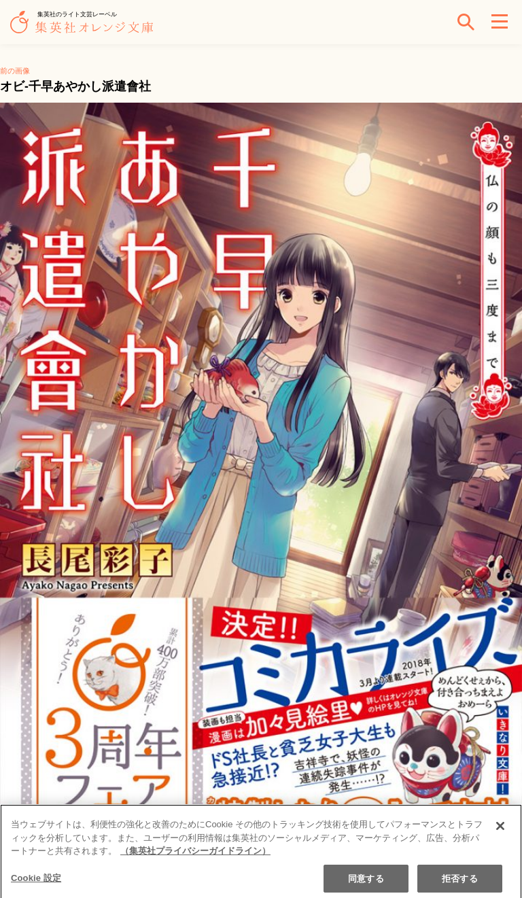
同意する (366, 883)
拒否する (460, 883)
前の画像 (15, 71)
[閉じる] (500, 831)
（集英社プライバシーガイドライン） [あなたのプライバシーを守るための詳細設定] (195, 855)
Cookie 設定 (36, 882)
